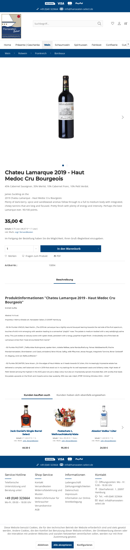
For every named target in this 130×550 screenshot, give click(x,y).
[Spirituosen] (80, 45)
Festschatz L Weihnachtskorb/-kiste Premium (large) (64, 433)
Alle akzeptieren (63, 544)
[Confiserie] (112, 45)
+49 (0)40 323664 (17, 498)
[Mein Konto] (118, 23)
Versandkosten (43, 486)
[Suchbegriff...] (68, 23)
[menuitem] (68, 23)
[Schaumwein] (62, 45)
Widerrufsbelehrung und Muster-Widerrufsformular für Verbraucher (48, 496)
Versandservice (43, 505)
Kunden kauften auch (37, 395)
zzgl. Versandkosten (24, 232)
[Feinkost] (96, 45)
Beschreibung (64, 279)
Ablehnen (43, 544)
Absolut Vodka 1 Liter (104, 431)
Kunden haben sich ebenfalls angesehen (80, 395)
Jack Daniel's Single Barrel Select (26, 433)
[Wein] (47, 45)
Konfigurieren (84, 544)
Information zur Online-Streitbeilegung (78, 499)
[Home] (7, 45)
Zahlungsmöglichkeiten (77, 486)
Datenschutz (72, 490)
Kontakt (39, 482)
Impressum (71, 494)
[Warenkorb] (125, 23)
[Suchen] (99, 23)
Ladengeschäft (73, 482)
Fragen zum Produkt (35, 256)
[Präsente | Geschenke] (27, 45)
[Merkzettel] (112, 23)
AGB (37, 509)
